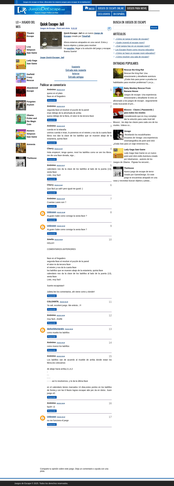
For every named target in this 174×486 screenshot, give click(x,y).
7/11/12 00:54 (69, 329)
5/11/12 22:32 (61, 89)
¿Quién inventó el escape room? (130, 42)
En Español (119, 14)
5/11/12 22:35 (61, 126)
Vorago (127, 131)
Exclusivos (104, 14)
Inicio (18, 2)
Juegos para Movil (137, 8)
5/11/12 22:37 (61, 165)
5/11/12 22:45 (61, 198)
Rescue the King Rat (134, 70)
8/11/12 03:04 (61, 356)
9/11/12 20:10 (61, 417)
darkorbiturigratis (55, 329)
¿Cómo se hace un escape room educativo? (135, 53)
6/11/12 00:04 (59, 239)
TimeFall (86, 36)
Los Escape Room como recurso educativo (134, 49)
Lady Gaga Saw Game (134, 149)
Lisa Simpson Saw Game (32, 50)
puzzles (71, 48)
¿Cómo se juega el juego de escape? (132, 39)
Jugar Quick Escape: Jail (52, 57)
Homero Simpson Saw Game (32, 134)
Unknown (51, 212)
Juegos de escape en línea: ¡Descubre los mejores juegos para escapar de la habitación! (56, 2)
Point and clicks (64, 28)
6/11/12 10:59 (61, 315)
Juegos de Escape (48, 28)
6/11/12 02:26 (64, 302)
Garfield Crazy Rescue (30, 77)
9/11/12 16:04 (61, 403)
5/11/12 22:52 (61, 226)
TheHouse (32, 158)
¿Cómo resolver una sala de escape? (132, 57)
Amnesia (31, 144)
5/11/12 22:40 (58, 185)
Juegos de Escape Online (111, 8)
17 (109, 28)
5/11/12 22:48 (61, 212)
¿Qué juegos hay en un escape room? (132, 46)
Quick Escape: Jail (52, 24)
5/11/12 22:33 (61, 106)
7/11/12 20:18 (61, 342)
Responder (52, 100)
